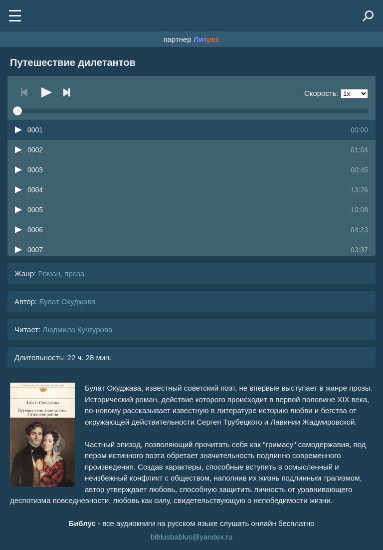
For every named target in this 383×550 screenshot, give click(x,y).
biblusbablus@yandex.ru (192, 537)
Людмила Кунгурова (77, 329)
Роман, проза (61, 273)
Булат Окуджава (67, 301)
